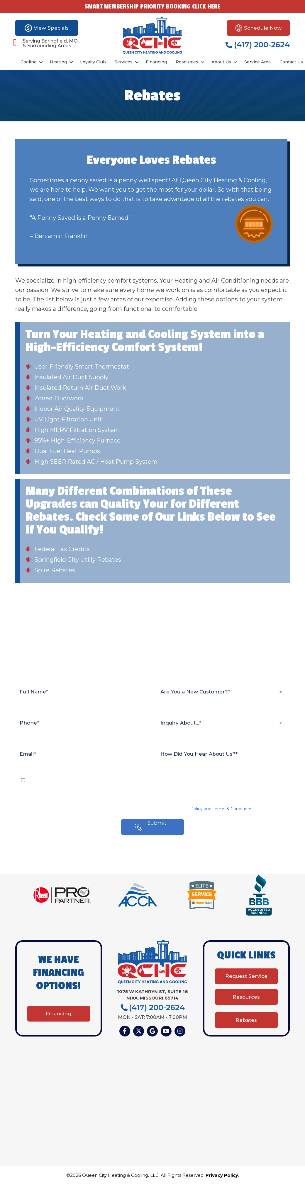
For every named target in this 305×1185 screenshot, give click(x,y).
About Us (221, 62)
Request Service (246, 978)
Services (124, 62)
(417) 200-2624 (258, 44)
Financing (156, 62)
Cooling (29, 62)
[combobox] (223, 691)
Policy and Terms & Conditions (221, 808)
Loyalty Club (93, 62)
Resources (187, 62)
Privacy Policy (222, 1176)
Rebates (246, 1019)
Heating (58, 62)
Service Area (257, 62)
